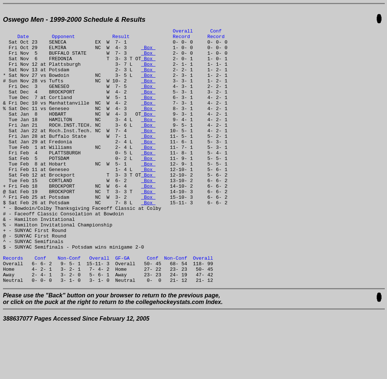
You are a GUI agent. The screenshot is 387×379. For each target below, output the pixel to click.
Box (148, 51)
